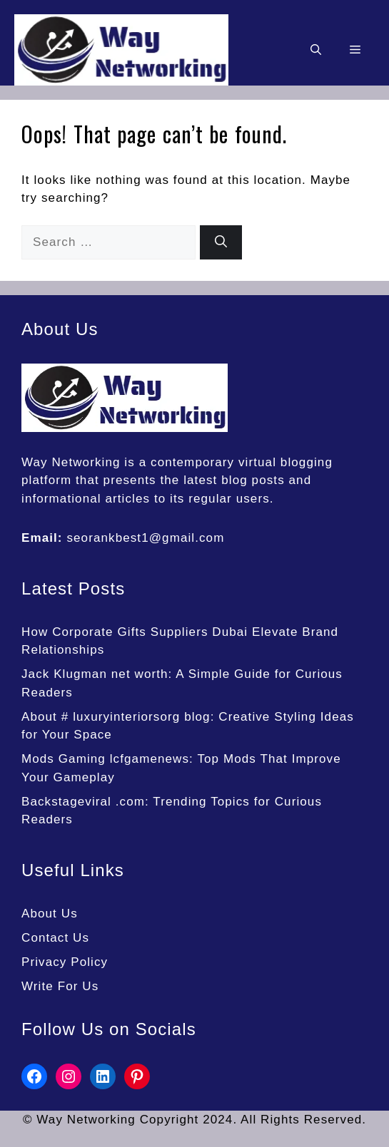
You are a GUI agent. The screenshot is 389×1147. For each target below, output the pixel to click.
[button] (315, 50)
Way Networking (71, 462)
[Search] (221, 242)
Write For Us (59, 986)
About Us (49, 913)
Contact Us (55, 938)
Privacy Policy (64, 962)
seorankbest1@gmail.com (145, 538)
